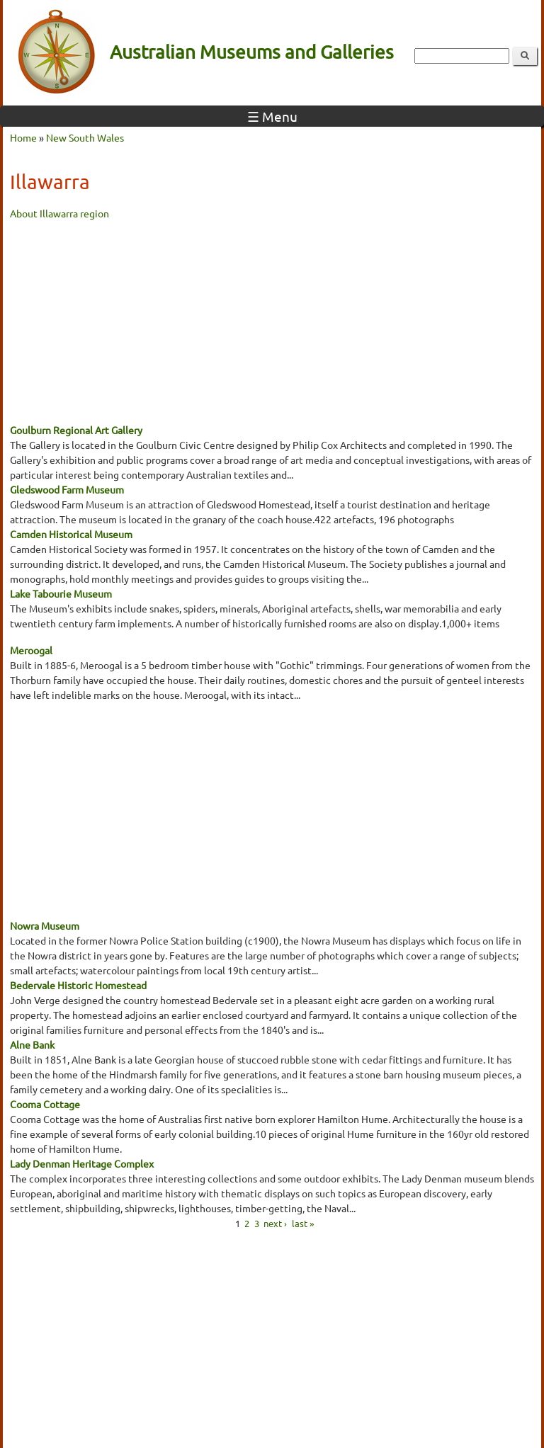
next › (275, 1222)
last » (303, 1222)
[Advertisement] (272, 320)
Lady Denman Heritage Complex (82, 1163)
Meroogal (31, 650)
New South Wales (85, 137)
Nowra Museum (44, 925)
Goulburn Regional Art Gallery (76, 429)
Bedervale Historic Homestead (78, 985)
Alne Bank (32, 1044)
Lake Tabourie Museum (61, 593)
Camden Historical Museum (71, 534)
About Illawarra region (59, 213)
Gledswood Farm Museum (67, 489)
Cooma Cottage (45, 1104)
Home (23, 137)
